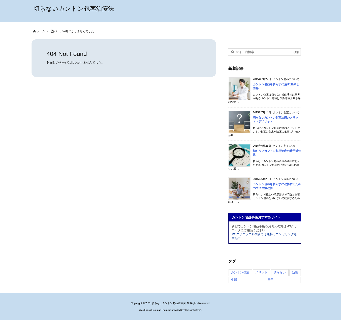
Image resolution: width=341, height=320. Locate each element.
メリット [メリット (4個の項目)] (261, 272)
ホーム (41, 31)
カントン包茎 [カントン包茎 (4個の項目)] (240, 272)
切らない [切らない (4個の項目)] (280, 272)
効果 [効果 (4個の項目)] (295, 272)
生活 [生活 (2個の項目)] (234, 279)
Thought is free (192, 310)
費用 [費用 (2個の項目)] (270, 279)
